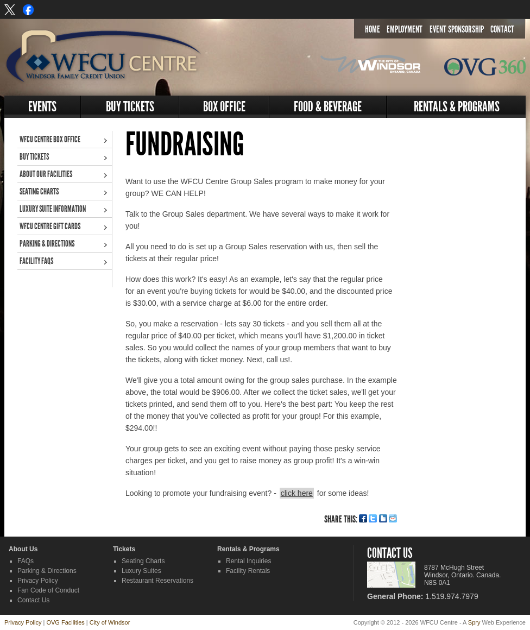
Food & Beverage (328, 106)
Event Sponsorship (457, 29)
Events (42, 106)
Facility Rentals (248, 571)
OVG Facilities (65, 622)
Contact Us (33, 600)
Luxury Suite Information (53, 209)
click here (297, 493)
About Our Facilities (46, 174)
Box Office (224, 106)
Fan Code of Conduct (48, 590)
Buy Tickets (130, 106)
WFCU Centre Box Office (50, 139)
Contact (502, 29)
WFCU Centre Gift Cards (50, 226)
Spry (474, 622)
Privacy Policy (37, 580)
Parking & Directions (47, 243)
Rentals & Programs (457, 106)
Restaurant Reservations (157, 580)
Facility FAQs (36, 261)
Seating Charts (39, 191)
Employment (404, 29)
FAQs (25, 561)
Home (372, 29)
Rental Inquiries (248, 561)
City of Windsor (110, 622)
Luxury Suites (141, 571)
